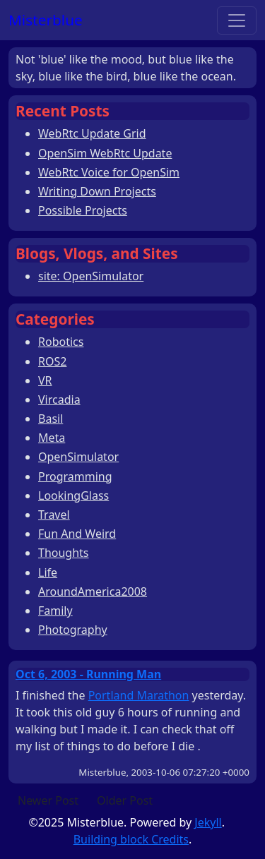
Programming (75, 476)
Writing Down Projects (97, 191)
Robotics (60, 341)
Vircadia (59, 399)
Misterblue (45, 20)
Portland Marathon (138, 695)
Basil (50, 418)
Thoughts (63, 552)
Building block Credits (131, 839)
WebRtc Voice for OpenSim (108, 172)
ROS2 (52, 361)
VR (45, 380)
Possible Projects (82, 210)
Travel (54, 514)
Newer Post (48, 800)
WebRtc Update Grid (92, 133)
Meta (51, 437)
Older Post (125, 800)
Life (47, 572)
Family (55, 610)
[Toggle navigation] (237, 20)
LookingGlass (73, 495)
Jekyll (207, 822)
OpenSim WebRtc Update (105, 153)
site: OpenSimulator (90, 276)
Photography (72, 629)
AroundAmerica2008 (92, 591)
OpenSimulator (78, 456)
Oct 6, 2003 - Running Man (88, 674)
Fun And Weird (77, 533)
